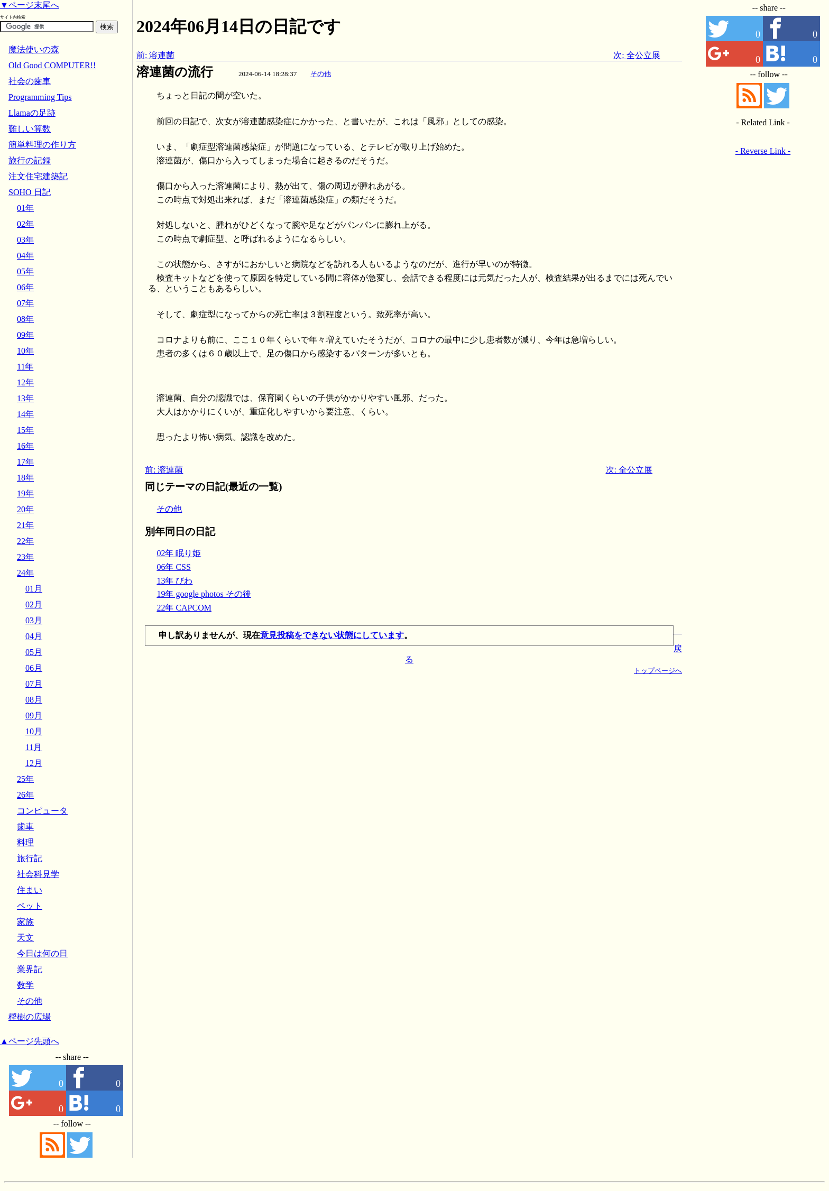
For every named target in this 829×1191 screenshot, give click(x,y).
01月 (33, 588)
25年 (25, 778)
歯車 (25, 826)
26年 (25, 794)
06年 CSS (173, 566)
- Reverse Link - (762, 150)
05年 (25, 271)
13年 (25, 398)
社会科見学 (38, 874)
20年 (25, 509)
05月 (33, 652)
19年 (25, 493)
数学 (25, 985)
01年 (25, 208)
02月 (33, 604)
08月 (33, 699)
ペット (29, 905)
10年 (25, 350)
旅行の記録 (29, 160)
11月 (33, 747)
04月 (33, 636)
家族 (25, 921)
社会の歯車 (29, 81)
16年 (25, 445)
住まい (29, 889)
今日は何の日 (42, 953)
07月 (33, 683)
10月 (33, 731)
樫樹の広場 (29, 1016)
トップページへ (658, 671)
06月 (33, 667)
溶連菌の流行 (174, 72)
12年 (25, 382)
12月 (33, 763)
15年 (25, 430)
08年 (25, 319)
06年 (25, 287)
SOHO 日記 (29, 192)
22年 (25, 541)
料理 (25, 842)
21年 (25, 525)
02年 (25, 223)
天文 (25, 937)
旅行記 (29, 858)
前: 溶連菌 (155, 55)
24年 (25, 572)
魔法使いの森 (33, 49)
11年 (25, 366)
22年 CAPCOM (183, 607)
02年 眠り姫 (178, 553)
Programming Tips (40, 97)
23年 (25, 556)
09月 (33, 715)
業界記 (29, 969)
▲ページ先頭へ (29, 1041)
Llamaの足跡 (32, 112)
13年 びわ (174, 580)
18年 (25, 477)
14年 (25, 414)
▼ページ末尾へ (29, 5)
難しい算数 (29, 128)
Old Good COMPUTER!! (52, 65)
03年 (25, 239)
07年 (25, 303)
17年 (25, 461)
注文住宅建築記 (38, 176)
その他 (320, 74)
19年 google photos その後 (203, 593)
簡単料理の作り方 (42, 144)
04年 (25, 255)
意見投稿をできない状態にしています (332, 635)
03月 (33, 620)
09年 (25, 334)
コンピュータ (42, 810)
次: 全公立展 (636, 55)
